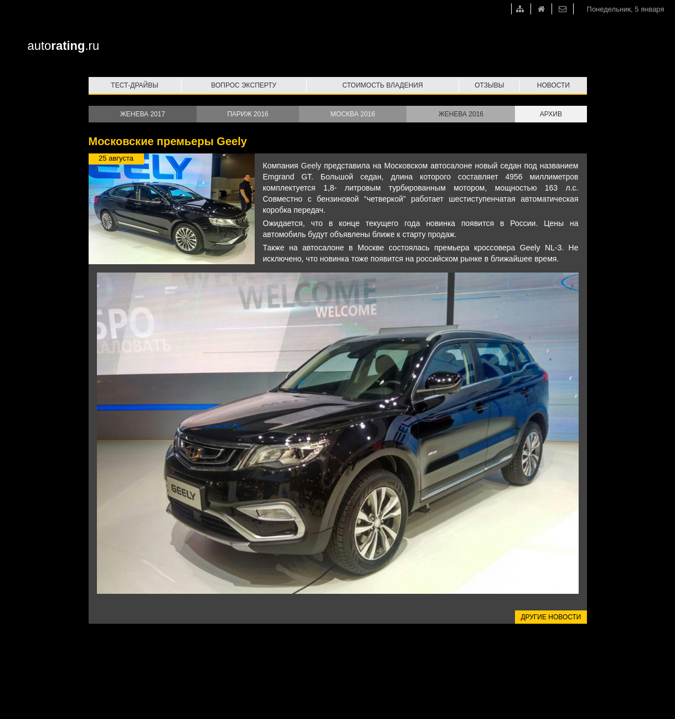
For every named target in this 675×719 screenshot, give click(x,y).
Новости (553, 85)
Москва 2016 (353, 114)
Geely (311, 165)
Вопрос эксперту (243, 85)
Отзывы (489, 85)
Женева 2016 (461, 114)
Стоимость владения (382, 85)
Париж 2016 (247, 114)
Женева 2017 (142, 114)
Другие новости (551, 617)
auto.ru (64, 46)
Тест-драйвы (134, 85)
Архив (551, 114)
